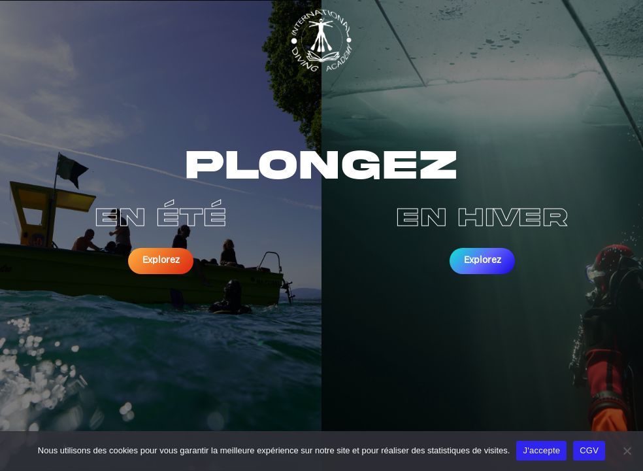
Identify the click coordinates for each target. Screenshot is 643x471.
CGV (589, 450)
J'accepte (541, 450)
